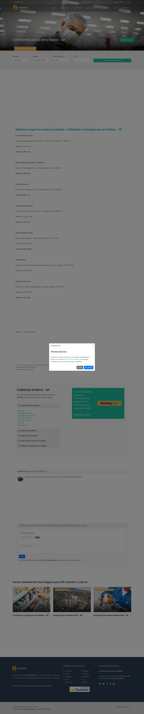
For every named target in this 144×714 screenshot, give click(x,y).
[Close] (93, 346)
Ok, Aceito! (88, 367)
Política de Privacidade (71, 359)
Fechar (80, 367)
